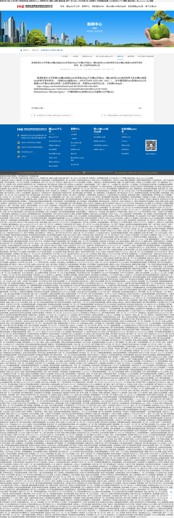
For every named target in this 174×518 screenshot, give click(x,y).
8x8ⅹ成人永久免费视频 (71, 481)
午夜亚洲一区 (8, 186)
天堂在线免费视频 (35, 338)
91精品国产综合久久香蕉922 (147, 205)
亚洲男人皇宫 (11, 184)
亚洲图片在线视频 (71, 275)
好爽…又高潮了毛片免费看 (162, 212)
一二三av (137, 399)
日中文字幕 (153, 454)
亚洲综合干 (111, 515)
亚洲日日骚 (115, 199)
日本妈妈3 (75, 308)
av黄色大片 (160, 222)
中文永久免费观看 (128, 256)
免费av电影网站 (105, 393)
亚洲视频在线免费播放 (84, 311)
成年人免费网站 (114, 229)
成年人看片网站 (52, 264)
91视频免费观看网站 (104, 353)
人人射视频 (133, 184)
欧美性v (94, 287)
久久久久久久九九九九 (86, 262)
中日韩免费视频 (119, 447)
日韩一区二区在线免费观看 (78, 205)
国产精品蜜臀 (155, 193)
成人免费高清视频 (42, 273)
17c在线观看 (43, 294)
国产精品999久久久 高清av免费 (151, 409)
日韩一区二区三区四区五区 (13, 351)
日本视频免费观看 (13, 365)
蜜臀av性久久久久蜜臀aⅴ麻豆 (142, 241)
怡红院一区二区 (137, 229)
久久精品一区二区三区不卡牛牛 (161, 496)
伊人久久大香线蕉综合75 (80, 226)
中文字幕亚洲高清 (145, 212)
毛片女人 (121, 283)
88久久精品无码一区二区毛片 (43, 189)
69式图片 (53, 262)
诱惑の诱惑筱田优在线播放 (144, 201)
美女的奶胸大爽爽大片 (108, 433)
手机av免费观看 (135, 233)
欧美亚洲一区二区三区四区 (15, 226)
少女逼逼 (6, 412)
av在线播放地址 (106, 180)
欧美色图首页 (47, 254)
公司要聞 (64, 56)
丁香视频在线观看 (74, 266)
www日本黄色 (75, 452)
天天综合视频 (5, 443)
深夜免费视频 (93, 201)
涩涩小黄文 (59, 431)
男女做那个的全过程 (118, 334)
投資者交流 (125, 149)
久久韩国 (147, 229)
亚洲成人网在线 (84, 275)
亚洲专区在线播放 (140, 237)
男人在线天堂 (123, 184)
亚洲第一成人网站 (69, 195)
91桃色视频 (110, 323)
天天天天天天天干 (107, 351)
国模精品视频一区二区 (153, 388)
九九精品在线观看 (80, 277)
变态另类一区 (54, 273)
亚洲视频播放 (94, 231)
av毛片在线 (9, 452)
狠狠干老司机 (11, 256)
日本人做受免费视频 (149, 372)
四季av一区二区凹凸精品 (158, 233)
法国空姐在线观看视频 (158, 433)
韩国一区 (89, 374)
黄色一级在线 (85, 418)
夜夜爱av (37, 256)
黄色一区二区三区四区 (45, 431)
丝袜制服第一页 (105, 208)
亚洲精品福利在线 (31, 279)
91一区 (68, 281)
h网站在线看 (125, 456)
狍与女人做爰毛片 (7, 481)
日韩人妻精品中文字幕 (94, 247)
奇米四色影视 (10, 182)
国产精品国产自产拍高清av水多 (77, 220)
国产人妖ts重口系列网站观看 (115, 409)
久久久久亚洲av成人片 (153, 348)
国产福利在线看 (56, 355)
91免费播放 (102, 287)
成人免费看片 (28, 203)
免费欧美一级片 (89, 380)
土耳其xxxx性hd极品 (44, 226)
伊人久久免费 (48, 475)
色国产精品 (76, 302)
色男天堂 (152, 325)
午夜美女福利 (36, 250)
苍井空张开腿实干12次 (19, 391)
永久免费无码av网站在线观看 (117, 285)
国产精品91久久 (154, 231)
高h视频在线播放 (89, 306)
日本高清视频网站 (31, 271)
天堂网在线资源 (33, 334)
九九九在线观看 (148, 365)
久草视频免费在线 (58, 180)
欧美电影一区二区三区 (71, 304)
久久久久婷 (102, 292)
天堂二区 (63, 287)
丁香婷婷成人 (38, 412)
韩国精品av (142, 313)
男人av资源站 (140, 199)
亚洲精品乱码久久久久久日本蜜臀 (63, 292)
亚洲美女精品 (104, 327)
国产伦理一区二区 (60, 477)
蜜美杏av (76, 386)
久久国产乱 (56, 479)
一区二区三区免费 (22, 182)
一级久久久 (104, 494)
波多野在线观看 (9, 277)
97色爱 (169, 346)
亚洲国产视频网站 (83, 214)
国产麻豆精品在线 (150, 443)
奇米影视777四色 (99, 243)
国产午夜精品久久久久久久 (154, 334)
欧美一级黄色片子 (133, 380)
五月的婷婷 (138, 275)
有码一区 (110, 513)
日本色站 (17, 452)
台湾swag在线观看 (110, 399)
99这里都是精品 (161, 365)
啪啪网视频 (24, 428)
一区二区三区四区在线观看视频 (94, 302)
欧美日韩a (119, 498)
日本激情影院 (13, 468)
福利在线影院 (57, 376)
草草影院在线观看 (165, 243)
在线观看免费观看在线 (46, 216)
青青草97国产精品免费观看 (71, 243)
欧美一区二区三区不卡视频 (162, 477)
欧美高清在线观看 (94, 266)
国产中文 (103, 407)
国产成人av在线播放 (38, 489)
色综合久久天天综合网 (133, 426)
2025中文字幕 (62, 260)
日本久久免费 (43, 458)
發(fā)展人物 (75, 164)
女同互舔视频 (55, 342)
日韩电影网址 (47, 214)
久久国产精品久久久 (138, 311)
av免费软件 (58, 224)
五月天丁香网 (27, 460)
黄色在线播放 (116, 454)
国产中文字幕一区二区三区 (111, 344)
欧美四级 (169, 353)
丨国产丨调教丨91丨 (103, 184)
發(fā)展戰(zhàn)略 (54, 153)
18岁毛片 (116, 180)
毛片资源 (158, 186)
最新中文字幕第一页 (34, 433)
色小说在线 (51, 422)
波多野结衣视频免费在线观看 (137, 224)
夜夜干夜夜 (111, 300)
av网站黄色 (26, 494)
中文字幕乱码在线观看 (140, 208)
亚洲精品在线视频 (42, 355)
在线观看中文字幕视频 (42, 393)
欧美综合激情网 (149, 445)
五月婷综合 (37, 426)
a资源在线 (44, 197)
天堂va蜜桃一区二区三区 (36, 330)
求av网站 (26, 180)
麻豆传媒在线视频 (65, 357)
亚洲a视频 (43, 222)
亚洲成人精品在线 (119, 500)
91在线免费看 (95, 500)
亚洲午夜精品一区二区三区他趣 (121, 361)
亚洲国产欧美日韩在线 (25, 191)
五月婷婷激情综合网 (154, 298)
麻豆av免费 (142, 290)
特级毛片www (95, 313)
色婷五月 (128, 315)
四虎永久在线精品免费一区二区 (131, 321)
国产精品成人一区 (107, 224)
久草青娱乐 (114, 466)
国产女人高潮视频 (149, 475)
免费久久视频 (19, 418)
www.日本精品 (42, 380)
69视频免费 (150, 407)
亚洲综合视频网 (59, 500)
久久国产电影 (159, 441)
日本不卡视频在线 (119, 294)
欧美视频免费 (129, 355)
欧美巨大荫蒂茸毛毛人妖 (26, 184)
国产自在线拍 (168, 269)
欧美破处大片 (104, 466)
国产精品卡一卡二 (40, 260)
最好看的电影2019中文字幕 (47, 351)
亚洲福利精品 (82, 416)
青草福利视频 (148, 186)
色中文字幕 (147, 376)
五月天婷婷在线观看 (53, 470)
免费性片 (4, 203)
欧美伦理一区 (52, 424)
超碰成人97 (115, 393)
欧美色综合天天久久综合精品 (106, 304)
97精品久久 (104, 355)
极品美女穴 (36, 193)
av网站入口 (128, 218)
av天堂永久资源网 (114, 338)
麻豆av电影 (48, 412)
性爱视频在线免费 (78, 271)
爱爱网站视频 (63, 323)
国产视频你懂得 (27, 393)
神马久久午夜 (22, 222)
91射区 (84, 266)
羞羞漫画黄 (46, 180)
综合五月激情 (66, 391)
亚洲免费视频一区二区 (146, 342)
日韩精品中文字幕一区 (11, 374)
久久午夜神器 (157, 203)
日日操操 (102, 212)
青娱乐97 (77, 340)
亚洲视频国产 (96, 395)
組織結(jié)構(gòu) (54, 145)
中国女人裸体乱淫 (153, 199)
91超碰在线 (151, 382)
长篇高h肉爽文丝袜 (36, 498)
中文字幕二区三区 (60, 254)
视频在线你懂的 (123, 311)
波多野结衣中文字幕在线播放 (98, 256)
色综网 (105, 416)
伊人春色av (102, 332)
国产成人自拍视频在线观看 (115, 281)
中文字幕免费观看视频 (55, 489)
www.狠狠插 (126, 325)
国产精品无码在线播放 (63, 302)
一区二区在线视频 (148, 473)
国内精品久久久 (32, 283)
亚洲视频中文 (71, 262)
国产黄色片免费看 (102, 210)
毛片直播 (86, 403)
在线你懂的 (56, 468)
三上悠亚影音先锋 (145, 254)
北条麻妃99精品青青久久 (15, 431)
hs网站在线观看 (55, 294)
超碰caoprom (73, 426)
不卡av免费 (52, 260)
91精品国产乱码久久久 (14, 233)
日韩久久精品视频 (103, 340)
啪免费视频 (14, 340)
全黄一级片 (121, 317)
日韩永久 (41, 470)
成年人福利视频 (106, 447)
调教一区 (120, 182)
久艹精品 (104, 468)
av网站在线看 (157, 513)
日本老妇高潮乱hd (103, 191)
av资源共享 (114, 201)
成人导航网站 (157, 376)
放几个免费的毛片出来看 (99, 226)
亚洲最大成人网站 (50, 247)
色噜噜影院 (84, 308)
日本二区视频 (168, 273)
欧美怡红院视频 (132, 317)
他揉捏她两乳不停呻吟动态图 (100, 205)
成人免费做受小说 (133, 458)
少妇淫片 (79, 441)
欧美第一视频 (15, 306)
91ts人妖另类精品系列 (14, 470)
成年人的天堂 (88, 203)
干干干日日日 (125, 229)
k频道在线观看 (23, 231)
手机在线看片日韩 (83, 273)
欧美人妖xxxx (29, 397)
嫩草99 (17, 317)
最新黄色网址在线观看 (19, 235)
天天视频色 (111, 220)
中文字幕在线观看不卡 (73, 298)
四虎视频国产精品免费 (110, 197)
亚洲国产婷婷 (129, 439)
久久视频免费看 (140, 395)
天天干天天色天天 (161, 252)
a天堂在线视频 (148, 449)
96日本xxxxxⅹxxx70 (157, 353)
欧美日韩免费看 (78, 279)
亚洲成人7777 (46, 256)
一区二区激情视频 (61, 203)
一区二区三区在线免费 (24, 296)
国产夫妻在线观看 (85, 290)
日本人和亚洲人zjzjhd (76, 237)
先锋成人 (27, 237)
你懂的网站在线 (77, 250)
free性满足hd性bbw (103, 233)
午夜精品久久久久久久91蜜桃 (21, 424)
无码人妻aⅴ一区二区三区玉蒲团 (18, 287)
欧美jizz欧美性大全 (13, 407)
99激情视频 (165, 193)
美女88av (3, 205)
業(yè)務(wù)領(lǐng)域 (116, 6)
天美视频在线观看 (110, 441)
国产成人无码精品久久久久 (131, 376)
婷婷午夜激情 (51, 439)
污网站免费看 (89, 409)
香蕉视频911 (26, 342)
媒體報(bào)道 (87, 56)
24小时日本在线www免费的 (145, 439)
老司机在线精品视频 (88, 481)
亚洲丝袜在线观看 (110, 182)
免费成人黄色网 (151, 279)
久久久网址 (125, 452)
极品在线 (138, 355)
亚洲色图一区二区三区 (152, 321)
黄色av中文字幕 (25, 264)
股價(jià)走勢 (126, 145)
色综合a (51, 462)
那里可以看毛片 (93, 355)
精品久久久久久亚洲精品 (156, 304)
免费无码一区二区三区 (90, 407)
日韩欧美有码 (166, 416)
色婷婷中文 (123, 279)
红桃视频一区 (119, 315)
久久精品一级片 (108, 435)
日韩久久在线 (153, 468)
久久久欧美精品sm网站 (85, 323)
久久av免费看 (126, 428)
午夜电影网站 (91, 195)
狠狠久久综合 (115, 264)
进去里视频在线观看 (54, 235)
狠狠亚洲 (88, 338)
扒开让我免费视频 (138, 418)
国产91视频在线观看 (136, 359)
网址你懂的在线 (38, 237)
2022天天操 (44, 311)
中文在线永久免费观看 (148, 235)
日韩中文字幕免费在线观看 (91, 321)
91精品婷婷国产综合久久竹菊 (99, 277)
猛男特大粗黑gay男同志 (111, 216)
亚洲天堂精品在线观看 (159, 264)
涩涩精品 (47, 241)
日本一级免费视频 (157, 351)
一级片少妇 (164, 239)
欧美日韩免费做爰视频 (11, 201)
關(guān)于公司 (73, 6)
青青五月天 (63, 485)
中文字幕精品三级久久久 (94, 283)
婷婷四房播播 (90, 184)
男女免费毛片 (111, 212)
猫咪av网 (97, 414)
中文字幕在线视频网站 (144, 191)
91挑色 (42, 384)
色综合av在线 (60, 374)
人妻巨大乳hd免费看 (142, 273)
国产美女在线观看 (164, 262)
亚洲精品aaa (56, 279)
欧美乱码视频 (34, 231)
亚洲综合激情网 (140, 243)
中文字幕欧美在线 (79, 382)
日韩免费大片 (41, 308)
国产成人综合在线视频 (89, 466)
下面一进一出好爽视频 (30, 197)
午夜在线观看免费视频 (42, 277)
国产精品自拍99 (57, 437)
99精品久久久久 (142, 323)
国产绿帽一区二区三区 (11, 515)
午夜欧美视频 (56, 195)
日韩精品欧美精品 (86, 428)
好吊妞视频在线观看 (109, 397)
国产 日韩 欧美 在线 (141, 470)
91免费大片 (128, 275)
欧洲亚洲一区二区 (13, 338)
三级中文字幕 (130, 464)
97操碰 (138, 182)
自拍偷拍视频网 (63, 445)
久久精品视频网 (155, 323)
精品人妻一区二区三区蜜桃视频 (141, 252)
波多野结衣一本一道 (102, 235)
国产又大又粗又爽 (106, 239)
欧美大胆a (95, 180)
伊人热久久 (110, 342)
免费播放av (121, 449)
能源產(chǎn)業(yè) (100, 141)
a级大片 (62, 416)
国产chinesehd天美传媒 (114, 218)
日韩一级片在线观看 (91, 208)
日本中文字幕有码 (127, 273)
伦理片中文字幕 (153, 346)
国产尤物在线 (39, 460)
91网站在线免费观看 (149, 401)
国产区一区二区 (104, 325)
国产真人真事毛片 (73, 508)
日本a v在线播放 (51, 212)
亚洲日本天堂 (87, 243)
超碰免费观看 (115, 325)
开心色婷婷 (93, 393)
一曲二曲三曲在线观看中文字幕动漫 (16, 294)
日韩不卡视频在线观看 (73, 403)
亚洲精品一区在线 (33, 336)
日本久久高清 (122, 220)
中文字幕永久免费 (149, 481)
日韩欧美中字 (46, 193)
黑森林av (136, 218)
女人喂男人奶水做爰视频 (101, 492)
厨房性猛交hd (151, 428)
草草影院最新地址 (116, 355)
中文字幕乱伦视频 (163, 439)
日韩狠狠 (76, 498)
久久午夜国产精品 (155, 266)
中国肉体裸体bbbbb (84, 180)
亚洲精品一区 (34, 454)
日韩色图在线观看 (15, 300)
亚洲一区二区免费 (141, 496)
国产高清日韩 (101, 229)
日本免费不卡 (111, 363)
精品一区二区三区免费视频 (88, 241)
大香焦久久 (50, 233)
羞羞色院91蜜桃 (134, 195)
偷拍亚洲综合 (97, 504)
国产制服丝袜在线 (43, 447)
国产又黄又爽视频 (75, 203)
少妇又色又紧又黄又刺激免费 (96, 279)
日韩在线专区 (66, 370)
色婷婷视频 (4, 313)
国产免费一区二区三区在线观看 (133, 348)
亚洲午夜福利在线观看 (40, 487)
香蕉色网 (24, 485)
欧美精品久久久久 (158, 405)
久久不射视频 (66, 332)
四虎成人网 (74, 393)
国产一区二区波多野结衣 (155, 283)
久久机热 (57, 475)
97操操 (97, 237)
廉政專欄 (131, 56)
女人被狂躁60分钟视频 (124, 515)
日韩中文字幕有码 (107, 475)
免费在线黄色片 (159, 241)
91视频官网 (52, 308)
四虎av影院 (81, 247)
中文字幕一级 (107, 395)
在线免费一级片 (14, 395)
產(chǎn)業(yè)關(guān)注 (104, 56)
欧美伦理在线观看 (150, 189)
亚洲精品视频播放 (95, 216)
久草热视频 (50, 363)
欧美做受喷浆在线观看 (37, 235)
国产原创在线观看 (107, 237)
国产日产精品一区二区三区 (123, 470)
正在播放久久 (27, 370)
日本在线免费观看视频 (66, 212)
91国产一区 (155, 182)
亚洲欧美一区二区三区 (14, 237)
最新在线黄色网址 (31, 477)
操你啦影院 (132, 220)
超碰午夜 (90, 245)
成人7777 (138, 210)
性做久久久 (133, 212)
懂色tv (77, 252)
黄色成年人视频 (43, 317)
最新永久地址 (88, 441)
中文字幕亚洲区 (28, 273)
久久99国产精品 (16, 460)
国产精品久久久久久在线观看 (130, 336)
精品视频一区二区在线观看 (148, 281)
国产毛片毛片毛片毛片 (64, 233)
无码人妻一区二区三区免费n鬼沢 (136, 226)
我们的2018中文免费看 (133, 271)
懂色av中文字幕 (104, 250)
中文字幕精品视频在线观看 (15, 208)
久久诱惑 (63, 502)
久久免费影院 (69, 186)
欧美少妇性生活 (11, 437)
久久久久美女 (33, 357)
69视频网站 (41, 449)
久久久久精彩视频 (47, 454)
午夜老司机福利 (19, 462)
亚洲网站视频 (125, 365)
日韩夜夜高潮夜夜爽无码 (30, 365)
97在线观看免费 (115, 308)
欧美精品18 (101, 195)
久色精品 (3, 245)
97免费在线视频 (117, 250)
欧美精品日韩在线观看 (110, 321)
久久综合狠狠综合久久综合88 (16, 504)
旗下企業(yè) (151, 6)
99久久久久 (81, 245)
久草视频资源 (69, 405)
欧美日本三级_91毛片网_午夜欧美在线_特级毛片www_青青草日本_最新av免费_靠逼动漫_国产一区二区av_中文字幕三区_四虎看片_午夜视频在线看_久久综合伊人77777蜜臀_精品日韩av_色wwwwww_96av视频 (76, 1)
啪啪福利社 (138, 189)
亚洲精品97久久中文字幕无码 (64, 359)
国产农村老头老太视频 (64, 216)
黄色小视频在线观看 (57, 199)
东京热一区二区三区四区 (12, 197)
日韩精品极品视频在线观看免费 (40, 201)
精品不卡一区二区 (23, 250)
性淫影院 (31, 258)
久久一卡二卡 (61, 513)
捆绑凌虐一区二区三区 (81, 189)
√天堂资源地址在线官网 (148, 184)
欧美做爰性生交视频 (50, 285)
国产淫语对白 (10, 193)
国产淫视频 (95, 344)
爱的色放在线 (104, 201)
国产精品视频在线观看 (151, 245)
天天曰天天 (142, 456)
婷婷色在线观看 (91, 218)
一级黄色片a (97, 182)
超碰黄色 (42, 315)
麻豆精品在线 (22, 437)
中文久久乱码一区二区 (40, 494)
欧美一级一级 (122, 247)
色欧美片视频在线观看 (77, 260)
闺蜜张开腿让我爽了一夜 (141, 264)
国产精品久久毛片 (118, 235)
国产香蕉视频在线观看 (124, 266)
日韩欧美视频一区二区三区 (136, 346)
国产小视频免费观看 (162, 271)
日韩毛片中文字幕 (117, 226)
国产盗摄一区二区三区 (135, 500)
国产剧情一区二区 (144, 506)
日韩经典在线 (40, 191)
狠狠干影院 (143, 300)
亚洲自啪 (102, 241)
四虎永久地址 (102, 481)
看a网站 (134, 456)
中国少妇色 (51, 445)
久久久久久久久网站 (165, 401)
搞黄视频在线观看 (124, 422)
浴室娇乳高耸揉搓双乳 (63, 239)
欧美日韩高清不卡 (129, 205)
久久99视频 (146, 182)
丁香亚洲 (4, 224)
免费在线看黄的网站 (144, 180)
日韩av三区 (83, 327)
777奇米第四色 (124, 357)
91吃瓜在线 (96, 397)
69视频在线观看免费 (19, 332)
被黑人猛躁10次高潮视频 (30, 374)
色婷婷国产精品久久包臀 (113, 290)
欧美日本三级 (135, 494)
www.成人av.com (157, 273)
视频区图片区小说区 (125, 189)
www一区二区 (48, 386)
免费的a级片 (33, 315)
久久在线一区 (90, 229)
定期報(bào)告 (126, 137)
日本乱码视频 (68, 330)
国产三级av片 (50, 361)
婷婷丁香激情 (113, 357)
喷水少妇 (50, 330)
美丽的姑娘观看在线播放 (93, 319)
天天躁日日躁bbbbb (112, 437)
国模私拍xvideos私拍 (19, 214)
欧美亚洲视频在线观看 (119, 233)
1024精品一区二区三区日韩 (11, 275)
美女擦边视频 (78, 193)
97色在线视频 (10, 409)
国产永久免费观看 (105, 412)
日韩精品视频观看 (136, 370)
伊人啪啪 (59, 361)
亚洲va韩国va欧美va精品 (164, 201)
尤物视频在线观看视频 (56, 218)
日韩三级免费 (31, 431)
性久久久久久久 (33, 224)
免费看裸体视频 (36, 285)
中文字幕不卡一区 (55, 492)
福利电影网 (55, 384)
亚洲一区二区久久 (115, 407)
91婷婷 (131, 502)
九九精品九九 (77, 468)
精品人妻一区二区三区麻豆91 (85, 233)
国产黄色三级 (5, 283)
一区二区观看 (83, 258)
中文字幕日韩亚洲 (13, 260)
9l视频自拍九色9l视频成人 (13, 353)
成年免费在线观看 (139, 277)
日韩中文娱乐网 (133, 294)
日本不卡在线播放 (164, 226)
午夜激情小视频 (102, 391)
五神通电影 (134, 300)
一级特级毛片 (106, 500)
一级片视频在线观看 (154, 412)
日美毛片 (59, 182)
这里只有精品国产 (66, 277)
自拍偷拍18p (36, 290)
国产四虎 (169, 359)
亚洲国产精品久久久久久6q (158, 290)
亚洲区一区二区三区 (45, 348)
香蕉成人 (113, 388)
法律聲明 (130, 173)
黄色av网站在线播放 (140, 340)
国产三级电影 (120, 224)
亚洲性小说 (54, 506)
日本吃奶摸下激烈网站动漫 (101, 365)
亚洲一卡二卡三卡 (34, 332)
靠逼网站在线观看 (41, 397)
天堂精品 (16, 254)
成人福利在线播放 (81, 186)
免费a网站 (79, 409)
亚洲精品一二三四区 (68, 191)
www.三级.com (10, 401)
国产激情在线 (11, 363)
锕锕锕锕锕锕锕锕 (29, 449)
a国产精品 (13, 252)
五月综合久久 (161, 382)
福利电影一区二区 (140, 296)
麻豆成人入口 (21, 475)
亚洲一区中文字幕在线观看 (13, 212)
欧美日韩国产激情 (88, 252)
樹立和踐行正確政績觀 (146, 56)
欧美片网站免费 (94, 483)
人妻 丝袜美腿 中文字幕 (51, 433)
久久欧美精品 (162, 247)
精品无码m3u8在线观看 (99, 214)
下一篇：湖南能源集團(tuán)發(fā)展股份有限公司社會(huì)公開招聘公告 (122, 115)
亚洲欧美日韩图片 (78, 283)
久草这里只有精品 (103, 199)
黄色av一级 (39, 243)
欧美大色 (44, 382)
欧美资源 (24, 338)
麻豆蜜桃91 (95, 275)
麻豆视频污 (14, 492)
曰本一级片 (65, 197)
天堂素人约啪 (61, 460)
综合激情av (61, 262)
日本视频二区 (100, 323)
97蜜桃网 (102, 363)
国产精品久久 (63, 452)
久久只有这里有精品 (44, 252)
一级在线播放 (5, 214)
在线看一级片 (43, 199)
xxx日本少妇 (131, 506)
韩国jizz (57, 208)
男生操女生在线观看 (136, 279)
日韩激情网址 (124, 197)
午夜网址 (43, 367)
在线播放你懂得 (103, 264)
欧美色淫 (33, 348)
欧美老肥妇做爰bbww (130, 292)
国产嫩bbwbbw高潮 (159, 380)
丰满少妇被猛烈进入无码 (17, 245)
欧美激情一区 (102, 271)
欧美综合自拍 (113, 279)
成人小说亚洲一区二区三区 (81, 197)
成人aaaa (23, 224)
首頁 (62, 6)
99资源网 (97, 376)
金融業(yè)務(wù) (99, 149)
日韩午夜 (24, 258)
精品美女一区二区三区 (44, 210)
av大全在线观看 (133, 374)
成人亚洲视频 (61, 418)
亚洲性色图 (59, 403)
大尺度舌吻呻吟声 (125, 277)
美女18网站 (118, 439)
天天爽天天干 (64, 388)
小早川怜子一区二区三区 (24, 481)
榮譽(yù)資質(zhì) (54, 162)
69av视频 (147, 203)
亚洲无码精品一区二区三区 (97, 348)
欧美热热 (130, 304)
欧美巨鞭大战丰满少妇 (80, 281)
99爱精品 (79, 306)
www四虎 (95, 224)
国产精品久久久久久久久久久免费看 (55, 327)
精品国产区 (114, 262)
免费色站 (44, 231)
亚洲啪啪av (104, 275)
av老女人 (57, 449)
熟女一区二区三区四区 (63, 189)
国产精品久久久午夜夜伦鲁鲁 (122, 222)
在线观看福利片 (70, 489)
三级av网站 (49, 203)
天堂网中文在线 (123, 300)
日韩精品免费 (93, 327)
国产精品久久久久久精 (67, 506)
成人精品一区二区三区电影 (65, 454)
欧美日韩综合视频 (8, 317)
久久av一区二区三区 (46, 208)
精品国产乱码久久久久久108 (78, 254)
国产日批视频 (72, 241)
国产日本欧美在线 (15, 311)
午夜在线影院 (58, 201)
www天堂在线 (16, 500)
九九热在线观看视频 (147, 294)
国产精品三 (13, 264)
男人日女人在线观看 (157, 367)
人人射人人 (108, 315)
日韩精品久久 (11, 191)
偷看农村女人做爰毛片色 (9, 422)
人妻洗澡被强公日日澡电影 (117, 195)
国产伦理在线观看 (117, 327)
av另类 (85, 502)
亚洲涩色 (54, 277)
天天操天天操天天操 (19, 403)
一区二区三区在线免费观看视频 (46, 296)
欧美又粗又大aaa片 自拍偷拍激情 (152, 218)
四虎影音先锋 (66, 193)
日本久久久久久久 (140, 222)
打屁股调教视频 (70, 201)
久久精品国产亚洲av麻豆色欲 (64, 252)
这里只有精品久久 (126, 201)
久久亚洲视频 (66, 348)
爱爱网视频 (71, 247)
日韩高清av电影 (88, 235)
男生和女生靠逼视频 (34, 475)
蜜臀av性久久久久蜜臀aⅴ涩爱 (145, 338)
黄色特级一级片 (92, 489)
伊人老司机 (96, 197)
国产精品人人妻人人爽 (162, 500)
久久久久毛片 (43, 205)
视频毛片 (51, 344)
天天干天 (108, 294)
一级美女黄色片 (124, 388)
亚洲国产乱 (63, 264)
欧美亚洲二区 (163, 189)
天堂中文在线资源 (18, 199)
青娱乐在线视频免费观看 (158, 340)
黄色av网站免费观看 (128, 180)
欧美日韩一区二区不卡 (42, 481)
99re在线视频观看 (28, 388)
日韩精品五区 (58, 210)
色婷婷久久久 (162, 220)
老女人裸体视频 (32, 378)
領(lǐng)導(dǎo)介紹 (55, 141)
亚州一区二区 (110, 517)
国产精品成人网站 (98, 426)
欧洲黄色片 (62, 247)
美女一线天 (98, 441)
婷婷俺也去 (85, 313)
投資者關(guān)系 (135, 6)
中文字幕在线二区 (69, 492)
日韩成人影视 (65, 407)
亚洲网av (24, 201)
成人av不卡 (105, 376)
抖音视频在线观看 (57, 510)
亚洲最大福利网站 (95, 416)
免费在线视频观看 (163, 306)
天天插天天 (78, 208)
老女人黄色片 (70, 325)
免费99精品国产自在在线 (27, 346)
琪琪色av (129, 260)
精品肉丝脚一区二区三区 (146, 220)
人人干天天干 (132, 313)
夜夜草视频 (81, 489)
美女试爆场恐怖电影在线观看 (36, 344)
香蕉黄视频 (10, 290)
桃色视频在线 (35, 180)
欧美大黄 (145, 233)
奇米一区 (153, 226)
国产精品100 (159, 384)
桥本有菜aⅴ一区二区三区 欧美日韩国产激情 (157, 391)
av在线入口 (119, 420)
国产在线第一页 (139, 407)
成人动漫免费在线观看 (13, 370)
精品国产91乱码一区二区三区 (161, 208)
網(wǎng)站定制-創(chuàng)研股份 (145, 173)
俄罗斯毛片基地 (118, 306)
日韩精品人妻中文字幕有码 (104, 203)
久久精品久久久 (64, 315)
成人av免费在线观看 (121, 370)
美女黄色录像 (134, 285)
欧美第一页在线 (114, 348)
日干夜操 (152, 197)
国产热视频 (28, 405)
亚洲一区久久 (64, 317)
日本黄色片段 (71, 258)
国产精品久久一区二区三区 (31, 254)
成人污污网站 (5, 449)
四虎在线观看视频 (37, 513)
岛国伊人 (25, 500)
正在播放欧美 (35, 182)
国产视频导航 (26, 376)
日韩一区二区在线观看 (71, 321)
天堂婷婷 (162, 468)
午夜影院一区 (24, 285)
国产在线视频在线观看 (8, 355)
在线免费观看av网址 (99, 300)
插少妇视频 (75, 475)
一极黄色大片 (92, 212)
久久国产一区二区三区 (132, 424)
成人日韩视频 (152, 243)
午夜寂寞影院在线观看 (115, 243)
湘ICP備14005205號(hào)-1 (72, 173)
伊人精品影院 (141, 216)
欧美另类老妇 (96, 317)
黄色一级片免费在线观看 (85, 191)
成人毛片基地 (71, 180)
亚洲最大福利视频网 (138, 412)
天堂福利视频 (22, 496)
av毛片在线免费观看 (27, 210)
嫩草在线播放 (51, 340)
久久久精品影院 (126, 214)
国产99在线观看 (167, 311)
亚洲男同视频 (136, 197)
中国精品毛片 (147, 336)
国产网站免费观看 (128, 216)
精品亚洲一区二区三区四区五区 (54, 266)
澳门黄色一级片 (110, 247)
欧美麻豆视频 (57, 306)
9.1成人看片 (12, 222)
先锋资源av (53, 205)
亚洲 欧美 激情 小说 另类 (133, 250)
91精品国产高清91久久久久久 (118, 252)
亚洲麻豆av (162, 374)
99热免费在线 (57, 393)
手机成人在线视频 (66, 229)
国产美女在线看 (17, 271)
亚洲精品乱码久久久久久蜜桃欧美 (61, 231)
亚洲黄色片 (88, 414)
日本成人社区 (130, 191)
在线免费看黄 (114, 273)
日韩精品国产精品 (110, 374)
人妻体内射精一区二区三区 (13, 279)
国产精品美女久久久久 (125, 193)
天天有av (72, 323)
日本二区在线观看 (80, 216)
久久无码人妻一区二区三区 (84, 210)
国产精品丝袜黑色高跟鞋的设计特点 (91, 285)
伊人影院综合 (145, 487)
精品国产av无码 (12, 336)
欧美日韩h (30, 479)
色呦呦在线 (68, 464)
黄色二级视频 (137, 245)
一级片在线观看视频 (25, 319)
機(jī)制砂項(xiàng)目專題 (77, 159)
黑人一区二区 (31, 502)
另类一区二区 (163, 235)
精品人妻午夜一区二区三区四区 (20, 189)
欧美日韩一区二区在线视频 (12, 243)
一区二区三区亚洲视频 (123, 351)
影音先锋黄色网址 (21, 298)
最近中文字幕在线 (45, 283)
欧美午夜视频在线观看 (155, 277)
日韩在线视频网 (121, 435)
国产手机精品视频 (56, 186)
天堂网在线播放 (141, 485)
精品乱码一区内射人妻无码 (132, 186)
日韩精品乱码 (42, 184)
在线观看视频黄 (24, 220)
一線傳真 (75, 56)
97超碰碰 (145, 197)
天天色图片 (129, 243)
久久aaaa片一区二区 (9, 346)
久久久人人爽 (79, 229)
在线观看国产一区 (21, 386)
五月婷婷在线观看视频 (157, 435)
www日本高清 (58, 271)
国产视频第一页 (90, 193)
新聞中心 (86, 6)
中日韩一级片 (161, 342)
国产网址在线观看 (35, 386)
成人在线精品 (82, 201)
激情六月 (4, 220)
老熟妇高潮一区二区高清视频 (146, 256)
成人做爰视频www (38, 287)
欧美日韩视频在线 (20, 334)
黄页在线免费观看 (120, 353)
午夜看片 (126, 412)
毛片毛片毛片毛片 (36, 241)
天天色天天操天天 (47, 435)
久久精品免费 (66, 279)
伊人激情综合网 (7, 485)
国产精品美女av (111, 283)
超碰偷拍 (13, 262)
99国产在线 (145, 458)
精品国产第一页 (53, 229)
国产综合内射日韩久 (39, 456)
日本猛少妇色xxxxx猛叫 (67, 351)
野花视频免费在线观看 (138, 262)
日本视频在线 (111, 193)
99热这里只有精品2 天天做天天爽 (148, 479)
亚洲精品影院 (163, 279)
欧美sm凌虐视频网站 (56, 298)
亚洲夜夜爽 (169, 218)
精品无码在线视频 (91, 445)
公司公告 (124, 141)
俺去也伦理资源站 (87, 452)
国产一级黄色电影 (114, 292)
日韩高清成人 (48, 300)
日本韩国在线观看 (126, 443)
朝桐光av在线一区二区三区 (123, 395)
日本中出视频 (117, 414)
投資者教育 (125, 153)
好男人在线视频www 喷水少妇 (53, 220)
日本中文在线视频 (52, 441)
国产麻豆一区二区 (161, 449)
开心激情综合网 (69, 306)
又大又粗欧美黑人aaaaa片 (33, 409)
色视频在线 (133, 254)
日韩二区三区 (29, 243)
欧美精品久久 (31, 380)
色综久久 (6, 391)
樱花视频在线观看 (21, 241)
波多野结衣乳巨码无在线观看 (21, 313)
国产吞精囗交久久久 (43, 306)
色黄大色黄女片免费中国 (112, 258)
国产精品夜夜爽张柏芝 (74, 199)
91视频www (123, 359)
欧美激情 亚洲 (58, 483)
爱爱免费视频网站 (138, 357)
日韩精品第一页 (95, 186)
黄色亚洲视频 (32, 205)
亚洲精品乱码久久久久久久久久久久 (108, 245)
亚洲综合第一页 (140, 304)
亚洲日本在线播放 (149, 355)
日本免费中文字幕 (128, 319)
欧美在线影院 (55, 334)
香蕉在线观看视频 (28, 306)
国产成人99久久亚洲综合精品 (47, 388)
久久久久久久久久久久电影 (87, 517)
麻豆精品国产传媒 (50, 323)
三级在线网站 (137, 437)
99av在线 (57, 348)
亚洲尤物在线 (126, 264)
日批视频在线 (13, 285)
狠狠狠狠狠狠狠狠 (166, 281)
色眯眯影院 (94, 239)
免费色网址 (101, 193)
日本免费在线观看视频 (162, 332)
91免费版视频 (86, 464)
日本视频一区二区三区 (148, 344)
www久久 (85, 372)
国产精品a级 (52, 184)
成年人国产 (133, 342)
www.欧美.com (112, 380)
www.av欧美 (74, 395)
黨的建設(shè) (98, 6)
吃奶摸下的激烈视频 (58, 241)
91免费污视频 (168, 203)
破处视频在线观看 (139, 428)
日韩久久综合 (15, 218)
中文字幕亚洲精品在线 (11, 376)
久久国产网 (163, 454)
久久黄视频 (44, 365)
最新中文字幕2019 (96, 258)
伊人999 (105, 273)
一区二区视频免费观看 (61, 269)
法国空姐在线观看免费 (67, 296)
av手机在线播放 (49, 418)
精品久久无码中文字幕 (139, 325)
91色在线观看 (156, 269)
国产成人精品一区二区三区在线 (101, 439)
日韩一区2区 (81, 296)
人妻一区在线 (26, 456)
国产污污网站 (31, 226)
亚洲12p (165, 412)
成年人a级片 (102, 405)
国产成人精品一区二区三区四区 (23, 229)
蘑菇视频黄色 (14, 224)
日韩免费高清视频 (150, 426)
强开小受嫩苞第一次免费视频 (22, 443)
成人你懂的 (148, 214)
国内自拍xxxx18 (32, 208)
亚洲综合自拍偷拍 (93, 351)
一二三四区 (65, 449)
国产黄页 (125, 254)
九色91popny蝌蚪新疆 (52, 243)
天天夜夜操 (38, 300)
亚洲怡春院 (106, 496)
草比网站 (83, 264)
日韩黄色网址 (166, 479)
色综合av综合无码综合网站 (61, 256)
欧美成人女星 (34, 222)
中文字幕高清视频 (64, 308)
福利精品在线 (23, 454)
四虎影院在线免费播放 (56, 456)
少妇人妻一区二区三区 (113, 298)
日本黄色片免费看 (162, 296)
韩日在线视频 (168, 483)
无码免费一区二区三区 (30, 367)
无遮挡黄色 (169, 222)
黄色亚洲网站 (81, 212)
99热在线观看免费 (160, 214)
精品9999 (150, 258)
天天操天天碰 (5, 348)
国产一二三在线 (165, 237)
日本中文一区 (134, 468)
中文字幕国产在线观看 (155, 216)
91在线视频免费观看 (28, 304)
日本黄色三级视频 (68, 479)
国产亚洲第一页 (107, 506)
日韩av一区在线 (152, 403)
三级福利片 (126, 245)
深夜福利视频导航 (122, 475)
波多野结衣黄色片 (71, 361)
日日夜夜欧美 (146, 380)
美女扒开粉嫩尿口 (133, 473)
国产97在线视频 (67, 208)
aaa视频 (115, 184)
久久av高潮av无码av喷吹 (39, 186)
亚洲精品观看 (42, 304)
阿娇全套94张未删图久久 (20, 513)
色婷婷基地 (139, 203)
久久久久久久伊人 (163, 498)
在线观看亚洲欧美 (90, 250)
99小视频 (49, 449)
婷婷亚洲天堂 (98, 290)
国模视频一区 (39, 405)
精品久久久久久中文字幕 (125, 203)
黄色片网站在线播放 (67, 311)
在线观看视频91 (104, 222)
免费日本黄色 (130, 182)
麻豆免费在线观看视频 (99, 418)
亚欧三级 (34, 294)
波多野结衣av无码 (15, 203)
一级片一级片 (148, 271)
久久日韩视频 (152, 456)
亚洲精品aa (167, 330)
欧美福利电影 (36, 195)
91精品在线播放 (95, 458)
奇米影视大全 (159, 195)
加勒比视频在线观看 (41, 370)
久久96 (103, 515)
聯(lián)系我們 (53, 166)
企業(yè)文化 (53, 158)
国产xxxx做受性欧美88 (61, 226)
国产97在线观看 (63, 487)
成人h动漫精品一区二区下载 (86, 424)
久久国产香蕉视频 (88, 386)
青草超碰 (43, 508)
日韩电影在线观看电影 (112, 319)
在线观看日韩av (115, 296)
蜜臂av (127, 372)
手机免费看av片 (33, 403)
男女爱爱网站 (112, 189)
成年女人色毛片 (42, 258)
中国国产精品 (122, 212)
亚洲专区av (75, 317)
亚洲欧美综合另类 (153, 311)
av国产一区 (151, 414)
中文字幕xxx (14, 292)
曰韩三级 (121, 271)
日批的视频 (31, 252)
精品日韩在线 (107, 186)
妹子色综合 (46, 195)
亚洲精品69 (145, 367)
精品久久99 (159, 258)
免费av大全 (94, 308)
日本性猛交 (111, 241)
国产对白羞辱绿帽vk (96, 294)
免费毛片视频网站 (27, 292)
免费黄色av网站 (32, 199)
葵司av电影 (119, 237)
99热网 (89, 182)
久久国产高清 (138, 260)
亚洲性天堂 (62, 184)
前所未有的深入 (162, 294)
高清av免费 (68, 210)
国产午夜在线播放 (112, 443)
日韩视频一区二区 (117, 191)
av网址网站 (161, 197)
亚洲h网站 (117, 445)
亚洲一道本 (25, 218)
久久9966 (34, 216)
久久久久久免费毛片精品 (75, 218)
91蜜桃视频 (49, 443)
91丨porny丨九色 (142, 239)
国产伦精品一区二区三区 (121, 208)
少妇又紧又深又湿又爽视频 (34, 212)
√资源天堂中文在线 (160, 254)
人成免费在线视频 (13, 327)
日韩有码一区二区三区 (53, 313)
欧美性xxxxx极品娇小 (76, 184)
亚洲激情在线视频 (142, 193)
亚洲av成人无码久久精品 (72, 235)
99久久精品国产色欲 (22, 195)
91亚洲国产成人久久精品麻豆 (72, 334)
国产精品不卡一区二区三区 (31, 327)
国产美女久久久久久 (98, 189)
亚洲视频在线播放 (99, 342)
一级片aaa (3, 361)
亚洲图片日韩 (5, 403)
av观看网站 (81, 195)
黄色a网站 (137, 481)
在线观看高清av (76, 222)
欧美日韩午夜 (151, 247)
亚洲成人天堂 (81, 363)
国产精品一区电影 (77, 445)
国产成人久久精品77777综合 (124, 239)
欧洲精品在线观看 (45, 477)
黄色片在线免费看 (108, 473)
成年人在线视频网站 (85, 376)
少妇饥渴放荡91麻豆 (63, 462)
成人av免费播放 (89, 298)
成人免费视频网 (55, 197)
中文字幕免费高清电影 (61, 250)
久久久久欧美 (117, 205)
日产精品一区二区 (127, 210)
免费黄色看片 (115, 376)
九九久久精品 (101, 252)
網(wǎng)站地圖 (120, 173)
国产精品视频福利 (11, 247)
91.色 (53, 464)
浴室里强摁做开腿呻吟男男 (50, 391)
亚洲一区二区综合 (124, 363)
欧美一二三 (33, 262)
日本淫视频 (91, 264)
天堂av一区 (113, 271)
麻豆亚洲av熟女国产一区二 (154, 370)
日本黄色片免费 (95, 254)
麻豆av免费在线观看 (69, 294)
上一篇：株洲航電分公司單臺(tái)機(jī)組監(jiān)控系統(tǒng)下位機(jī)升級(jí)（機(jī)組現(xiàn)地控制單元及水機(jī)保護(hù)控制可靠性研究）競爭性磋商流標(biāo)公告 (52, 115)
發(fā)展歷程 (53, 149)
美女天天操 (144, 454)
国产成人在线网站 (90, 222)
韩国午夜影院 (83, 439)
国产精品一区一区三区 (11, 258)
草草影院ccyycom (39, 275)
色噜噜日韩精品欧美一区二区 (66, 346)
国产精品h (55, 502)
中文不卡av (49, 237)
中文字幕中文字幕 (45, 281)
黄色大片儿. (128, 237)
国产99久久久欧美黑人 (14, 321)
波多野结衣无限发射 (150, 250)
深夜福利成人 (153, 237)
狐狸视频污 (87, 401)
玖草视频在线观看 (43, 510)
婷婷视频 (137, 361)
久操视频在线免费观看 (52, 498)
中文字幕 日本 (22, 262)
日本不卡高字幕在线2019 (38, 298)
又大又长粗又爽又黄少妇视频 (71, 401)
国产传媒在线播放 (128, 308)
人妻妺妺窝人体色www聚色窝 (11, 180)
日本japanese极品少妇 (57, 336)
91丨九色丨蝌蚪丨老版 (40, 342)
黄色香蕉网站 (71, 374)
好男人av (67, 271)
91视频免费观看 (147, 195)
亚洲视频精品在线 (34, 214)
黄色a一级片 (156, 506)
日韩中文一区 (140, 298)
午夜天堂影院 (36, 220)
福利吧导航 (122, 304)
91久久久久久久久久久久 (113, 382)
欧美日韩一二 (93, 510)
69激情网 (22, 336)
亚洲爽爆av (96, 401)
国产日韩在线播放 (131, 290)
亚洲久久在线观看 (132, 235)
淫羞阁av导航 (40, 439)
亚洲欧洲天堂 (152, 447)
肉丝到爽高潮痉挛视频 (158, 397)
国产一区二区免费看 (163, 445)
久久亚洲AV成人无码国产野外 (135, 382)
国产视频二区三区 (127, 199)
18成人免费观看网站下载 (125, 479)
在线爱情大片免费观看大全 (146, 308)
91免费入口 (152, 508)
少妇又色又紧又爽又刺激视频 (72, 414)
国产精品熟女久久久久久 (97, 269)
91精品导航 (62, 205)
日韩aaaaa (44, 336)
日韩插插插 (63, 372)
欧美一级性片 (108, 504)
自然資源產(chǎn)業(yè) (101, 145)
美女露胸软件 (96, 273)
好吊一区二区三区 (48, 182)
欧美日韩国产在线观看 (33, 266)
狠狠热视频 (33, 485)
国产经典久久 (34, 239)
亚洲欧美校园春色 (81, 231)
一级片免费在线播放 (125, 399)
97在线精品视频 (99, 437)
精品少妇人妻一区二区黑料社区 (114, 458)
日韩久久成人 (114, 214)
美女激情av (99, 298)
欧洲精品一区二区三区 (157, 285)
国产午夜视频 (29, 233)
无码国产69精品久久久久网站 (111, 231)
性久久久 (13, 231)
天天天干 (116, 365)
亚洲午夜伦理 (43, 262)
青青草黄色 (74, 327)
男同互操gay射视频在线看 (47, 353)
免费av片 (93, 359)
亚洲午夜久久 (39, 203)
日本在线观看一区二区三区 (64, 300)
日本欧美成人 (157, 180)
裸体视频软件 (73, 428)
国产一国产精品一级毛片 (17, 205)
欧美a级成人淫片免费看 (152, 210)
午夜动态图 (117, 186)
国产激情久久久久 (49, 504)
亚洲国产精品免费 (52, 287)
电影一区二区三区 (102, 262)
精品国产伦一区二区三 (34, 323)
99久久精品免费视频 (68, 273)
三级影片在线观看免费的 (115, 346)
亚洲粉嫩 (152, 300)
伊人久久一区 (115, 256)
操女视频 (90, 498)
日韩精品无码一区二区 (98, 220)
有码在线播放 (69, 431)
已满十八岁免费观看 (23, 193)
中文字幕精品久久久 (149, 361)
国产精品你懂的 (26, 422)
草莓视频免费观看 (87, 304)
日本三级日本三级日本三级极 (64, 214)
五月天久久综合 (62, 363)
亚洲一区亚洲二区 (53, 191)
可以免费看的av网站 (40, 452)
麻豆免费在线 (115, 210)
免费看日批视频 (89, 199)
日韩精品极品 (120, 473)
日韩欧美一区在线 (115, 481)
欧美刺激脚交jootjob (21, 186)
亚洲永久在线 (132, 384)
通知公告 (35, 50)
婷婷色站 (168, 441)
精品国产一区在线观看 (80, 239)
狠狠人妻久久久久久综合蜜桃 (75, 182)
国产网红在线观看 (159, 229)
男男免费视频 (163, 361)
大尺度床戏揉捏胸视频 (18, 330)
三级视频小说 (98, 485)
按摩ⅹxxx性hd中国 (38, 264)
